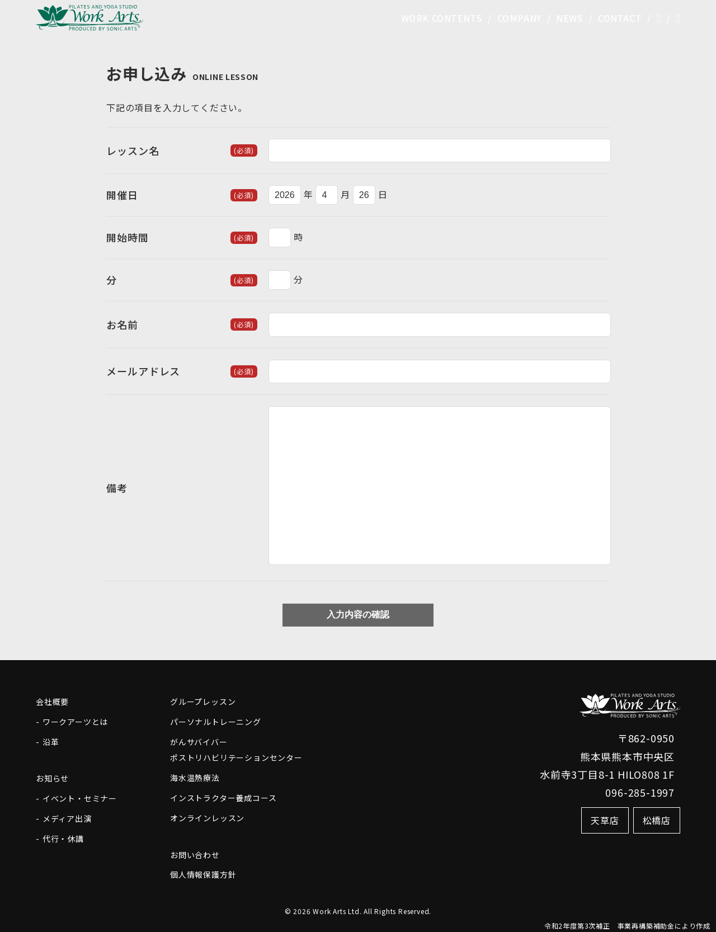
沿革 (51, 741)
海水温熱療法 (195, 777)
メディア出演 (67, 818)
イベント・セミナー (80, 798)
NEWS (568, 19)
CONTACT (619, 19)
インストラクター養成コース (223, 797)
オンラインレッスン (207, 817)
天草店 (605, 820)
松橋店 (657, 820)
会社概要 (52, 701)
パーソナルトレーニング (215, 721)
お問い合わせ (195, 854)
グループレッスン (202, 701)
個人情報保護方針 (203, 874)
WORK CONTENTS (437, 19)
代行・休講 (63, 838)
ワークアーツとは (75, 721)
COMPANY (516, 19)
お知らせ (52, 778)
